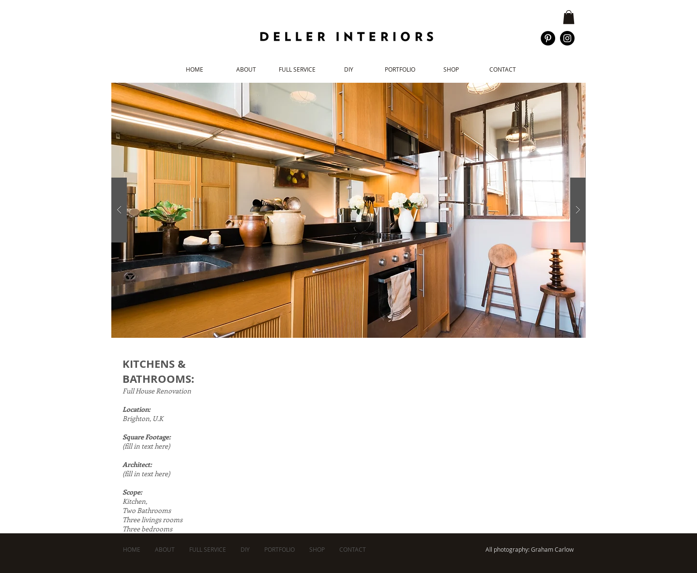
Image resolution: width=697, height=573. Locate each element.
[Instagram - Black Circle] (567, 38)
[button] (569, 17)
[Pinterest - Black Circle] (548, 38)
